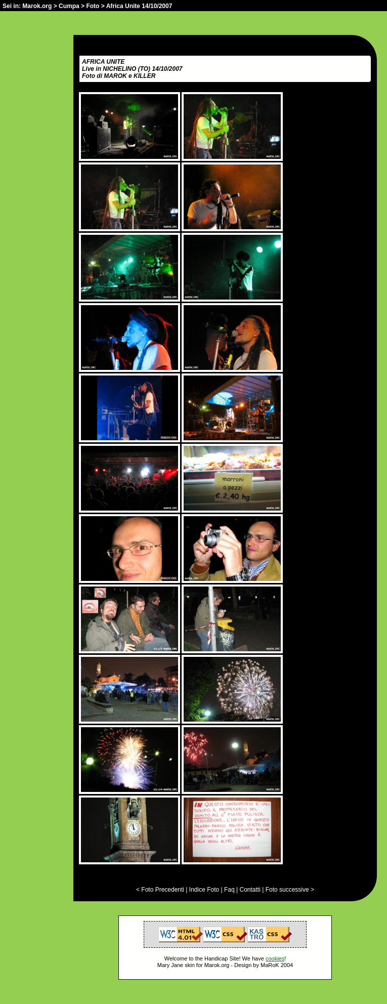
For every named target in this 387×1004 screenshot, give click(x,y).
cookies (275, 958)
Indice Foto (204, 889)
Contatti (249, 889)
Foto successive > (290, 889)
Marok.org (37, 6)
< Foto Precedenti (160, 889)
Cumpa (69, 6)
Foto (92, 6)
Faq (229, 889)
